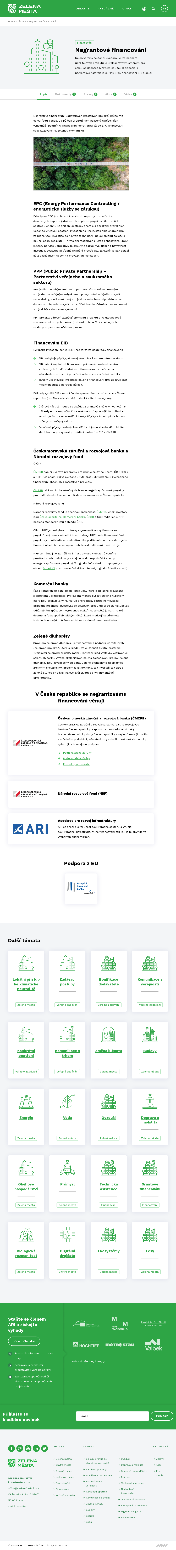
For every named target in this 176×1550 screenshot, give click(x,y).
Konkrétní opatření (96, 1491)
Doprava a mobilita (132, 1464)
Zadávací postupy (96, 1469)
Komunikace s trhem (98, 1497)
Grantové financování (133, 1499)
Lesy (150, 1251)
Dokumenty (65, 94)
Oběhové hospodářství (134, 1471)
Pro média (159, 1473)
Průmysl (67, 1184)
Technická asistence (132, 1483)
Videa (130, 94)
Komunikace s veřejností (94, 1483)
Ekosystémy (109, 1251)
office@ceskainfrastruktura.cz (25, 1488)
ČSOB (90, 517)
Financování (84, 42)
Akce (111, 94)
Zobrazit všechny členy (87, 1361)
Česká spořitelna (51, 517)
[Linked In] (36, 1448)
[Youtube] (28, 1448)
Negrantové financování (127, 1491)
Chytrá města (67, 1271)
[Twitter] (44, 1448)
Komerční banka (74, 517)
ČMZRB (38, 472)
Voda (67, 1117)
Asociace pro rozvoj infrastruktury (87, 821)
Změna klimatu (108, 1051)
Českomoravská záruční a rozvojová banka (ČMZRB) (102, 718)
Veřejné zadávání (67, 1004)
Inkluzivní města (65, 1477)
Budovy (150, 1051)
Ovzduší (109, 1117)
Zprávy (90, 94)
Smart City (50, 568)
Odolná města (64, 1471)
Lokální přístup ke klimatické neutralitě (26, 984)
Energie (26, 1117)
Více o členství (24, 1341)
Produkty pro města (76, 764)
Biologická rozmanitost (134, 1505)
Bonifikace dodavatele (99, 1475)
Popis (43, 94)
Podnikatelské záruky (77, 752)
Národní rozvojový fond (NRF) (83, 793)
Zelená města (26, 1004)
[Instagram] (19, 1448)
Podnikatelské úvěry (76, 758)
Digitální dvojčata (131, 1511)
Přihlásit (162, 1416)
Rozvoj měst (63, 1483)
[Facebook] (11, 1448)
